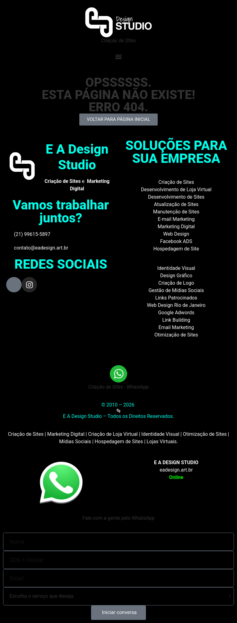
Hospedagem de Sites (119, 441)
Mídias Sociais (75, 441)
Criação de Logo (176, 283)
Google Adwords (176, 313)
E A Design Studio (77, 157)
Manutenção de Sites (176, 212)
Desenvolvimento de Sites (176, 197)
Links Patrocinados (176, 298)
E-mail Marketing (176, 219)
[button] (118, 57)
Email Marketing (176, 327)
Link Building (176, 320)
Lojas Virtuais (162, 441)
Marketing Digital (176, 226)
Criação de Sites (176, 182)
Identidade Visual (176, 268)
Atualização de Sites (176, 204)
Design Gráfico (176, 275)
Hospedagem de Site (176, 249)
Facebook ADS (176, 241)
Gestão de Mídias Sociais (176, 290)
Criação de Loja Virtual (113, 434)
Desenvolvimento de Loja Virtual (176, 189)
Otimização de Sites (176, 335)
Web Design (176, 234)
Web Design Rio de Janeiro (176, 305)
